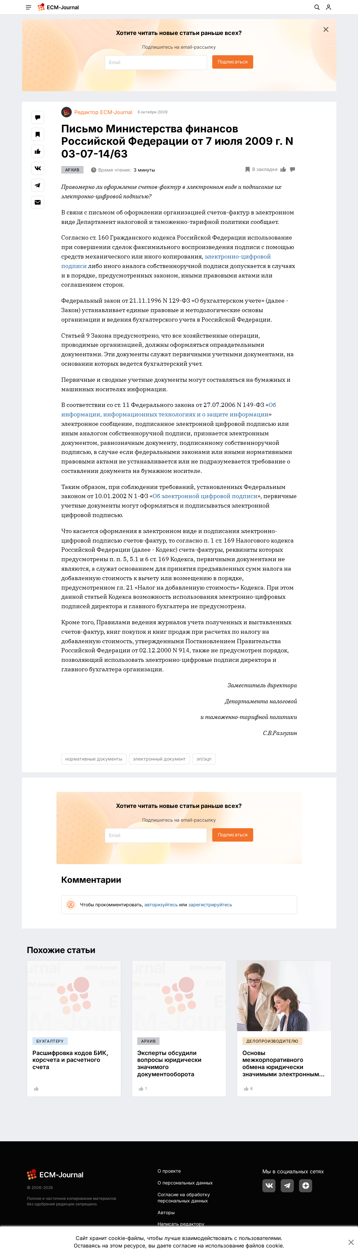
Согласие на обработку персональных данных (184, 1198)
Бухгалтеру (50, 1041)
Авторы (166, 1212)
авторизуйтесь (161, 904)
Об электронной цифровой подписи (205, 496)
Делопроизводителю (272, 1041)
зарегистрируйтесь (210, 904)
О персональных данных (185, 1182)
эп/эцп (204, 759)
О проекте (169, 1171)
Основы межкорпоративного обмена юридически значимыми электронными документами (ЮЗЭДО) (282, 1066)
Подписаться (233, 61)
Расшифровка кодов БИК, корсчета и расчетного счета (70, 1059)
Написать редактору (181, 1224)
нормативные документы (93, 759)
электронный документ (159, 759)
